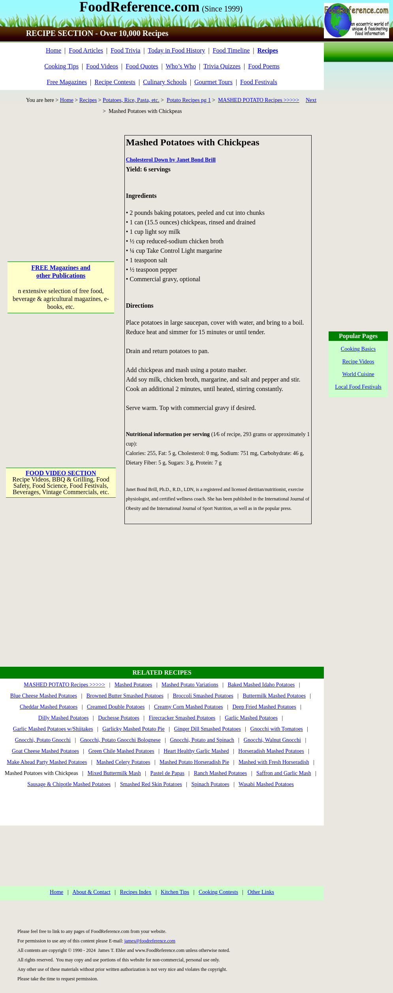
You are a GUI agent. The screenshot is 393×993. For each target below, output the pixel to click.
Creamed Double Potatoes (116, 707)
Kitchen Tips (175, 892)
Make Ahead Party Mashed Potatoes (47, 762)
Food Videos (102, 66)
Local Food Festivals (358, 387)
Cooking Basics (358, 349)
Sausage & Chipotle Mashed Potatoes (69, 784)
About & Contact (91, 892)
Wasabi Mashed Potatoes (266, 784)
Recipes (88, 100)
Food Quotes (142, 66)
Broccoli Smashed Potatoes (203, 696)
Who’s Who (180, 66)
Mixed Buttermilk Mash (114, 773)
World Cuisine (358, 374)
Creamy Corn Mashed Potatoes (188, 707)
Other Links (261, 892)
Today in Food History (176, 50)
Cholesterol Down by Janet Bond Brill (171, 160)
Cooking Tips (61, 66)
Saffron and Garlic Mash (283, 773)
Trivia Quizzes (222, 66)
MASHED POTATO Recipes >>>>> (258, 100)
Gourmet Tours (213, 82)
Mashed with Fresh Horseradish (274, 762)
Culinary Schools (165, 82)
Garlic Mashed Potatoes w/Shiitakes (53, 729)
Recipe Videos (358, 362)
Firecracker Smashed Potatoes (182, 718)
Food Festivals (258, 82)
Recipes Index (136, 892)
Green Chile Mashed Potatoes (121, 751)
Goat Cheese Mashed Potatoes (45, 751)
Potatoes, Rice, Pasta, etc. (131, 100)
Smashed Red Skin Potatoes (151, 784)
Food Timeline (231, 50)
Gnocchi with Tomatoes (276, 729)
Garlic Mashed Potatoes (251, 718)
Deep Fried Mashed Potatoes (264, 707)
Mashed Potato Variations (190, 685)
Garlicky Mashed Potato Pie (133, 729)
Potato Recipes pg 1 (189, 100)
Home (53, 50)
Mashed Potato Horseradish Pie (194, 762)
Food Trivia (125, 50)
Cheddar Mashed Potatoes (48, 707)
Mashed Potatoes (133, 685)
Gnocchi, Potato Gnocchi (43, 740)
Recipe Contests (114, 82)
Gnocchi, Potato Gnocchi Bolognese (120, 740)
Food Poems (264, 66)
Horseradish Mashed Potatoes (271, 751)
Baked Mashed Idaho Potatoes (261, 685)
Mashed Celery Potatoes (123, 762)
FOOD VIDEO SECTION (61, 473)
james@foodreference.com (149, 941)
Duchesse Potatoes (118, 718)
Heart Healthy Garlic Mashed (196, 751)
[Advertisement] (61, 184)
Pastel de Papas (167, 773)
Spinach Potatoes (210, 784)
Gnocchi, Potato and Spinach (202, 740)
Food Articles (86, 50)
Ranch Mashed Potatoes (220, 773)
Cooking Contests (218, 892)
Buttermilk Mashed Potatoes (274, 696)
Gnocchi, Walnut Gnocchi (272, 740)
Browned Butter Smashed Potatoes (125, 696)
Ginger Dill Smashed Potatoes (207, 729)
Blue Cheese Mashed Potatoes (43, 696)
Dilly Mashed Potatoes (63, 718)
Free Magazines (67, 82)
